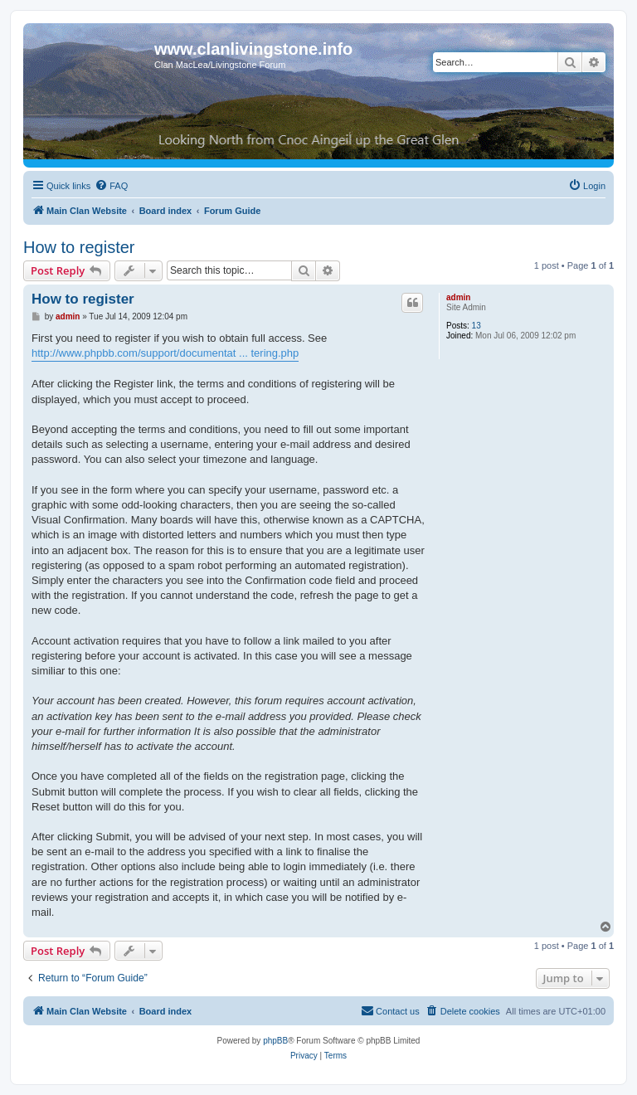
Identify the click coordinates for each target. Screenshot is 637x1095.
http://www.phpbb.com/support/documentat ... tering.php (165, 353)
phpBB (275, 1040)
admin (458, 297)
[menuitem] (111, 186)
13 (476, 325)
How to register (79, 247)
